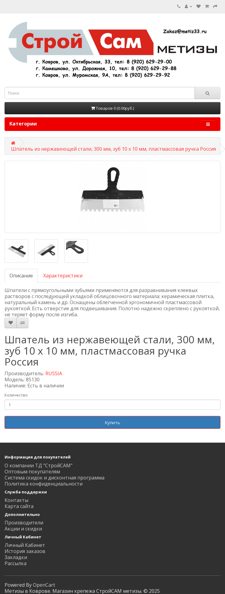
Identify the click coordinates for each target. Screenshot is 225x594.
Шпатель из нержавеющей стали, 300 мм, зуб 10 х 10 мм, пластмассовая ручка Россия (113, 149)
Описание (21, 275)
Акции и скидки (23, 528)
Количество (16, 395)
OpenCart (44, 585)
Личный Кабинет (25, 545)
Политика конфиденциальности (44, 483)
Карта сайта (19, 506)
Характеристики (63, 275)
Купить (112, 422)
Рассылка (15, 563)
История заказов (25, 551)
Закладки (16, 557)
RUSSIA (53, 373)
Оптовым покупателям (32, 471)
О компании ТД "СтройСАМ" (38, 465)
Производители (24, 522)
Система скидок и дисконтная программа (54, 477)
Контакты (16, 500)
